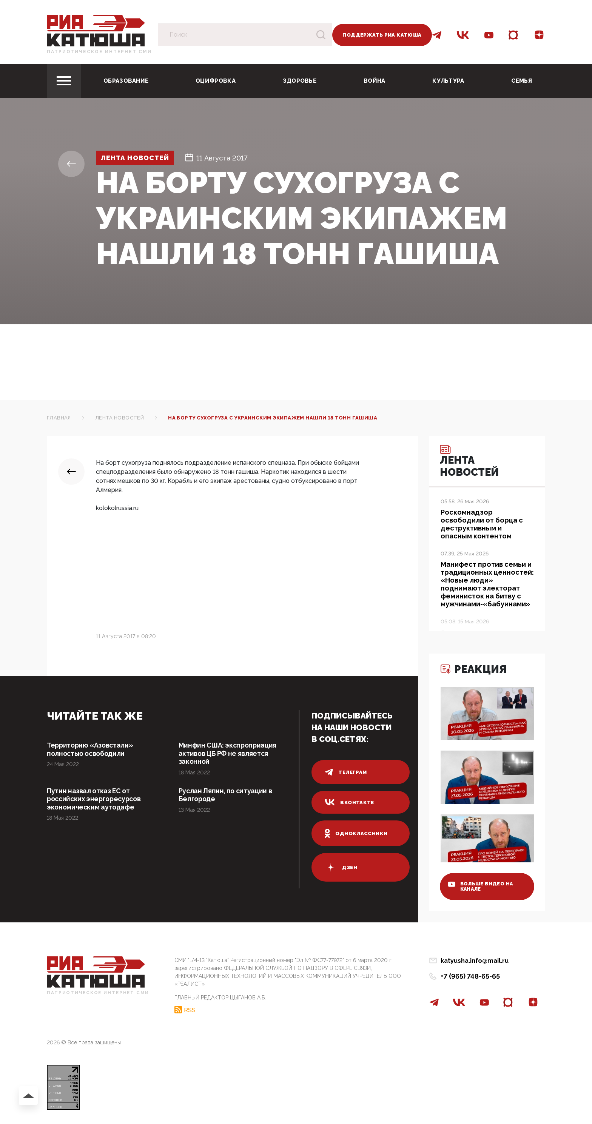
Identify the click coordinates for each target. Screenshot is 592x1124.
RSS (190, 1009)
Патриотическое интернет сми (99, 51)
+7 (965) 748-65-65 (470, 976)
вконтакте (349, 802)
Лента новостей (137, 158)
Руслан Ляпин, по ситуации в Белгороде (226, 795)
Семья (521, 80)
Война (374, 80)
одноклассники (356, 833)
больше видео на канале (482, 885)
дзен (341, 867)
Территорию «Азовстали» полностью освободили (91, 749)
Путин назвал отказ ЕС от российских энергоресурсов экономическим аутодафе (96, 799)
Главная (59, 418)
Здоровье (299, 80)
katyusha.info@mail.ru (475, 960)
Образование (125, 80)
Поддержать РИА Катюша (381, 35)
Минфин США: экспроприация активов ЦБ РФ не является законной (228, 753)
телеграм (346, 772)
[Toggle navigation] (64, 80)
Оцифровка (216, 80)
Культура (448, 80)
